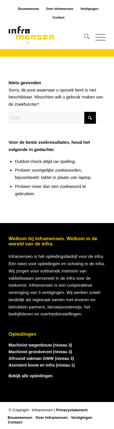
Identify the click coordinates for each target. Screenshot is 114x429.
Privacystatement (72, 410)
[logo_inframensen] (47, 37)
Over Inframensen (59, 8)
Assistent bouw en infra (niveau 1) (41, 365)
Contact (58, 17)
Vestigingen (89, 8)
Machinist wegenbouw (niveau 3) (40, 345)
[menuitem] (84, 37)
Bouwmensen (28, 8)
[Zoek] (84, 37)
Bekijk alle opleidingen (30, 376)
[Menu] (98, 37)
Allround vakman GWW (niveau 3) (41, 358)
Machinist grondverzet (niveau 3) (40, 351)
